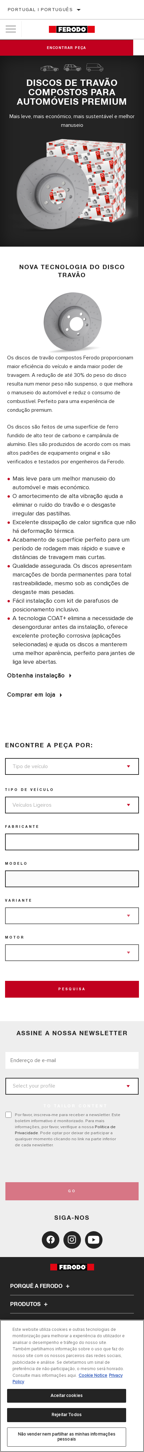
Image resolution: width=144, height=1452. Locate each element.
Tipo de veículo (29, 790)
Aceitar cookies (67, 1395)
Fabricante (22, 827)
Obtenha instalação (36, 675)
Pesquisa (72, 989)
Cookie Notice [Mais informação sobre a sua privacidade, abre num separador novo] (93, 1375)
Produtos (30, 1304)
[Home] (72, 29)
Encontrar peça (72, 48)
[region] (72, 1386)
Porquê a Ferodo (40, 1286)
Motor (15, 937)
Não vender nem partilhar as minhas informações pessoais (67, 1437)
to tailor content (76, 1106)
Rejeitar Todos (67, 1414)
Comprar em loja (31, 694)
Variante (18, 900)
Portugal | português (40, 9)
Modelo (16, 863)
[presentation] (61, 1165)
